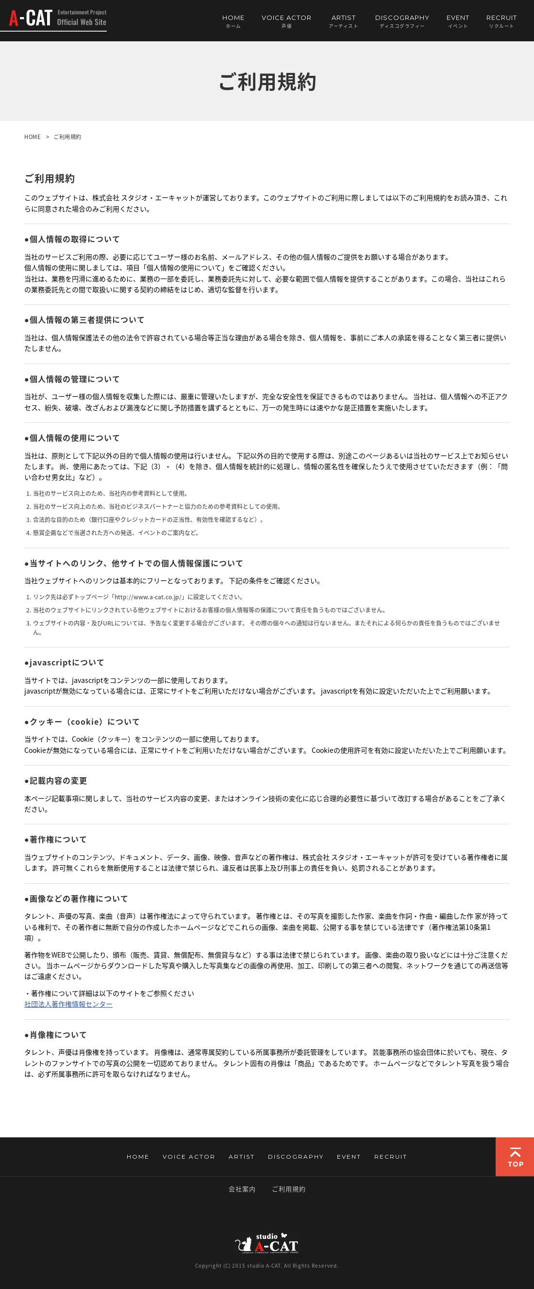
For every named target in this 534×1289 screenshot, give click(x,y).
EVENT (458, 21)
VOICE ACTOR (287, 21)
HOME (233, 21)
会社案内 (242, 1188)
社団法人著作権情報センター (68, 1004)
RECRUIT (501, 21)
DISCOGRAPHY (402, 21)
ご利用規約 (289, 1188)
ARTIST (343, 21)
